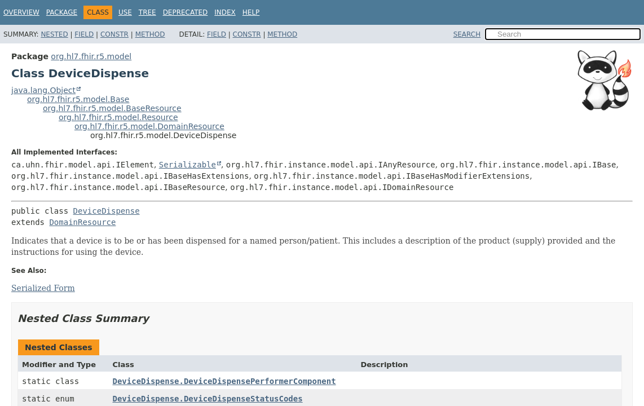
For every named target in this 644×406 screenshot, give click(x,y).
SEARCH (467, 34)
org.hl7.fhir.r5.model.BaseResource (112, 108)
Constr (114, 34)
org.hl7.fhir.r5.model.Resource (118, 117)
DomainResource (82, 222)
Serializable (187, 164)
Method (150, 34)
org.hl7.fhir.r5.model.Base (78, 99)
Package (61, 12)
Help (251, 12)
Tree (147, 12)
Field (84, 34)
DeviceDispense (106, 210)
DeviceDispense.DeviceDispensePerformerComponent (224, 381)
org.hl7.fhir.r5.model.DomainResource (149, 126)
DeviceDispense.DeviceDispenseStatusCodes (208, 398)
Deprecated (185, 12)
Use (125, 12)
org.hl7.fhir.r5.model (91, 56)
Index (225, 12)
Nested (54, 34)
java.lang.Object (43, 90)
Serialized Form (43, 288)
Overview (21, 12)
